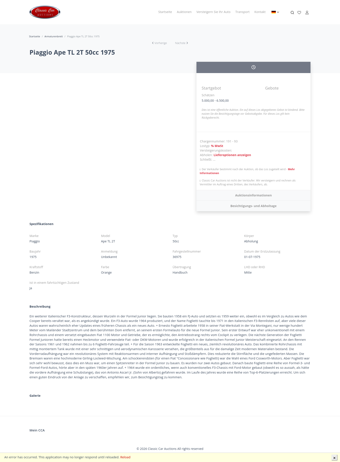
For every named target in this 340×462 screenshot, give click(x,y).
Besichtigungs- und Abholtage (253, 206)
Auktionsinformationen (253, 195)
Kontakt (260, 12)
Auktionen (184, 12)
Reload (125, 457)
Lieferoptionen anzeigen (232, 155)
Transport (242, 12)
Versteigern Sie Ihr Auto (213, 12)
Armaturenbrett (53, 36)
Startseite (165, 12)
